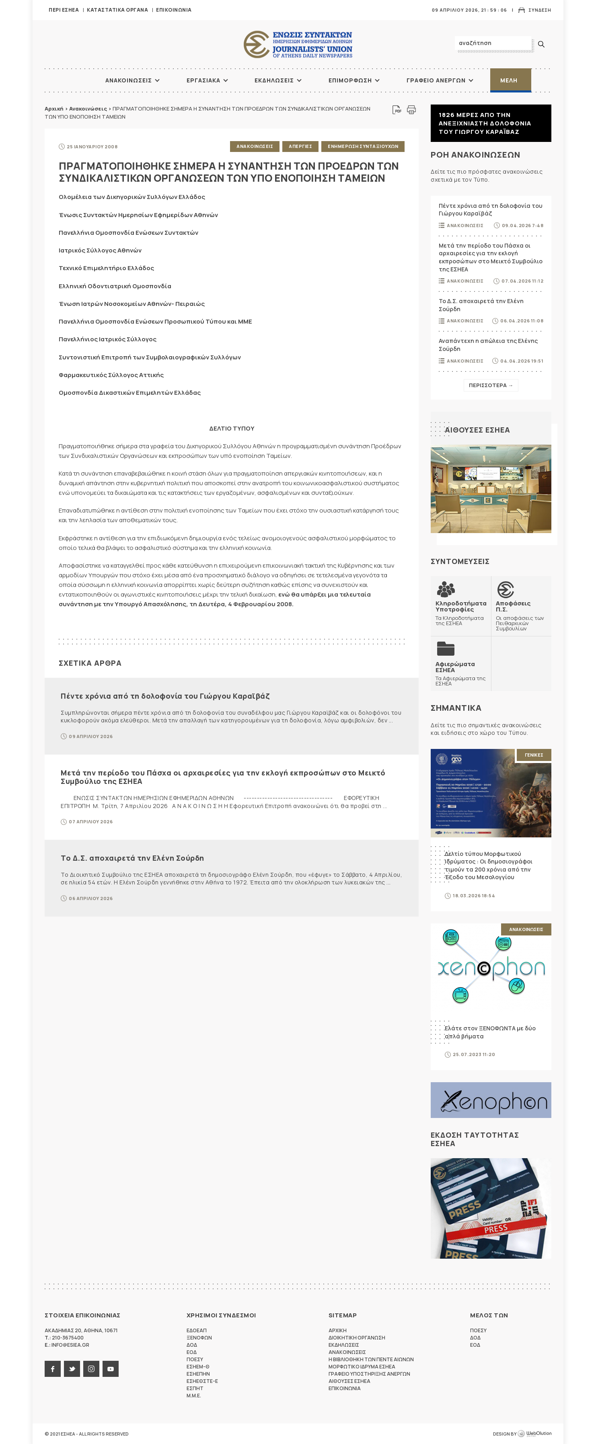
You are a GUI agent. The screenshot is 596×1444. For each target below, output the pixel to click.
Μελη (509, 80)
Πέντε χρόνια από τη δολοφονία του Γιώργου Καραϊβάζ (165, 696)
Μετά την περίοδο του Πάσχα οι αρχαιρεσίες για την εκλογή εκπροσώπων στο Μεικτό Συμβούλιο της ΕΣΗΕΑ (223, 777)
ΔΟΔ (192, 1344)
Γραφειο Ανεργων (436, 80)
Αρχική (54, 108)
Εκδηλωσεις (274, 80)
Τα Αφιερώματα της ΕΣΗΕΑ (461, 673)
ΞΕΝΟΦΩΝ (199, 1337)
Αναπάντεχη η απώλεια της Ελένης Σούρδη (488, 345)
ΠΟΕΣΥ (195, 1359)
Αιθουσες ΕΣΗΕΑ (477, 430)
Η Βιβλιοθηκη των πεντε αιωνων (371, 1359)
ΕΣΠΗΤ (195, 1388)
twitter (72, 1369)
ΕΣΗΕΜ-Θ (198, 1366)
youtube (111, 1369)
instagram (91, 1369)
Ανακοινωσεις (128, 80)
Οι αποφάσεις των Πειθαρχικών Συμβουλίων (521, 615)
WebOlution (534, 1434)
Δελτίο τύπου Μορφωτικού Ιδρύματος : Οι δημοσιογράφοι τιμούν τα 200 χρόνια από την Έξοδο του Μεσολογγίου (488, 865)
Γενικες (534, 755)
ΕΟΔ (192, 1352)
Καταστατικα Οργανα (117, 9)
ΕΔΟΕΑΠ (197, 1330)
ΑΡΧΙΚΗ (75, 80)
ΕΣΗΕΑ (298, 44)
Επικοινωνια (174, 9)
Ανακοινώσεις (88, 108)
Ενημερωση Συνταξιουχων (363, 146)
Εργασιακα (203, 80)
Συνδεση (539, 10)
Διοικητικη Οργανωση (357, 1337)
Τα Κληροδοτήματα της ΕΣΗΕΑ (461, 613)
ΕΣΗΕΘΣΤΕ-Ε (202, 1381)
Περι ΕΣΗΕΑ (64, 9)
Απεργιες (300, 146)
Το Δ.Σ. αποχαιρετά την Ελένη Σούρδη (132, 858)
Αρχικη (338, 1330)
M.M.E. (194, 1395)
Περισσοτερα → (491, 385)
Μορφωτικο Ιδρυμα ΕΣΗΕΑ (362, 1366)
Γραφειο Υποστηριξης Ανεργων (369, 1373)
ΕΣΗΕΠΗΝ (198, 1373)
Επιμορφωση (350, 80)
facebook (53, 1369)
